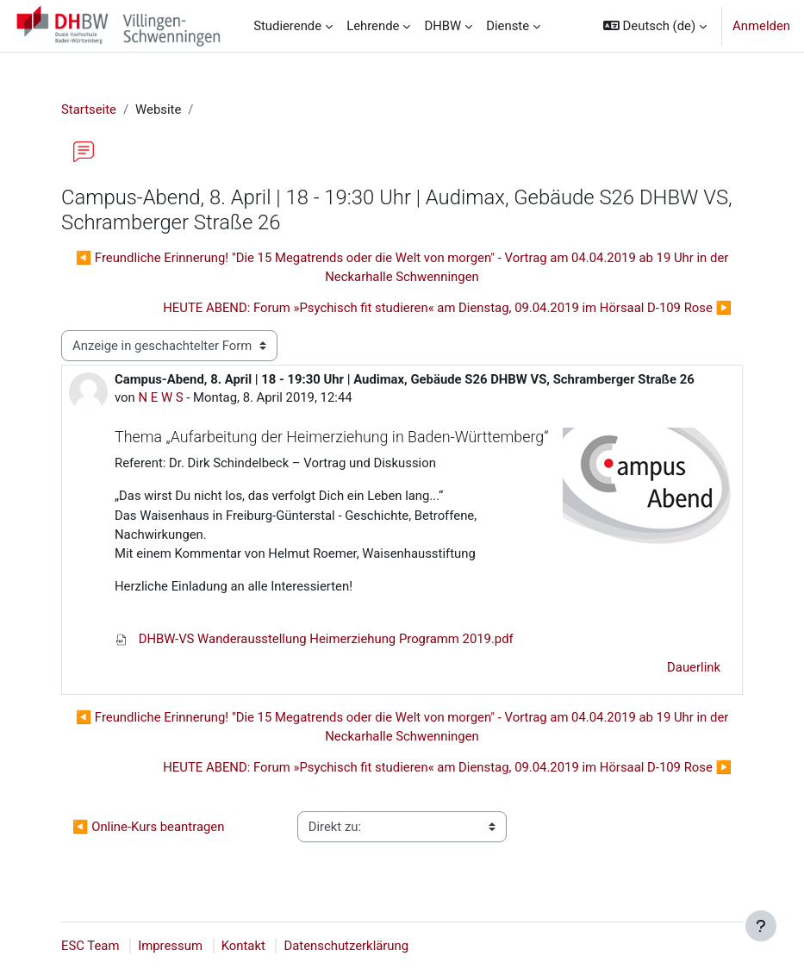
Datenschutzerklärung (346, 945)
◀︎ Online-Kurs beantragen (148, 827)
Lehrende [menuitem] (372, 26)
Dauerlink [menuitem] (693, 667)
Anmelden (761, 26)
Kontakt (243, 945)
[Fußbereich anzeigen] (760, 925)
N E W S (160, 397)
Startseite (88, 109)
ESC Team (90, 945)
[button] (655, 26)
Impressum (170, 945)
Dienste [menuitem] (507, 26)
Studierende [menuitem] (287, 26)
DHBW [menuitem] (442, 26)
